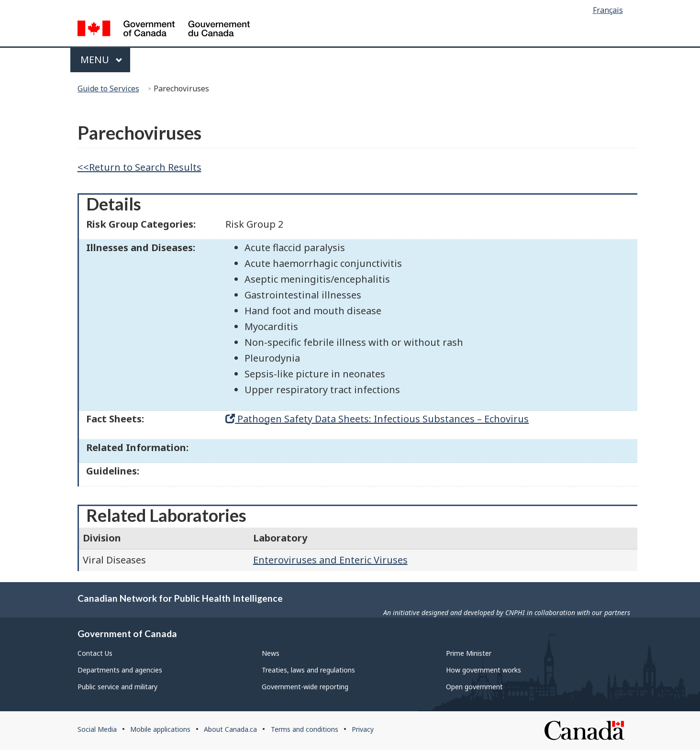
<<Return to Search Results (139, 167)
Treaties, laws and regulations (308, 669)
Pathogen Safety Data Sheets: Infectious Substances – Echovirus (377, 418)
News (270, 653)
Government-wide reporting (305, 686)
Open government (474, 686)
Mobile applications (160, 729)
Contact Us (95, 653)
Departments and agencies (120, 669)
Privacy (363, 729)
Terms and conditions (304, 729)
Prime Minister (468, 653)
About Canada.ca (230, 729)
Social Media (97, 729)
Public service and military (117, 686)
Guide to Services (108, 88)
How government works (483, 669)
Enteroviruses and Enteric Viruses (330, 559)
